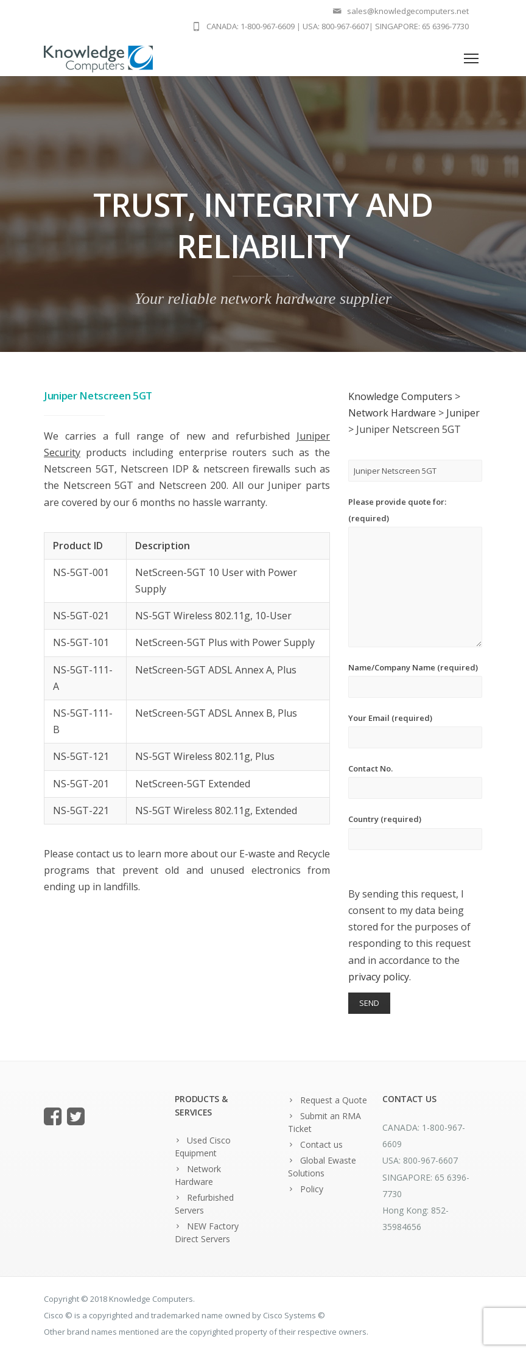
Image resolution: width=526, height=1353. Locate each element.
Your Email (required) (415, 730)
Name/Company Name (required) (415, 680)
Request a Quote (333, 1100)
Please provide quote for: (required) (415, 571)
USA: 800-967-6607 (336, 26)
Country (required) (415, 831)
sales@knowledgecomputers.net (408, 10)
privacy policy (378, 976)
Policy (311, 1189)
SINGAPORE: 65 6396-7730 (422, 26)
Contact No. (415, 781)
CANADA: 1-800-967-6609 (250, 26)
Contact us (321, 1144)
